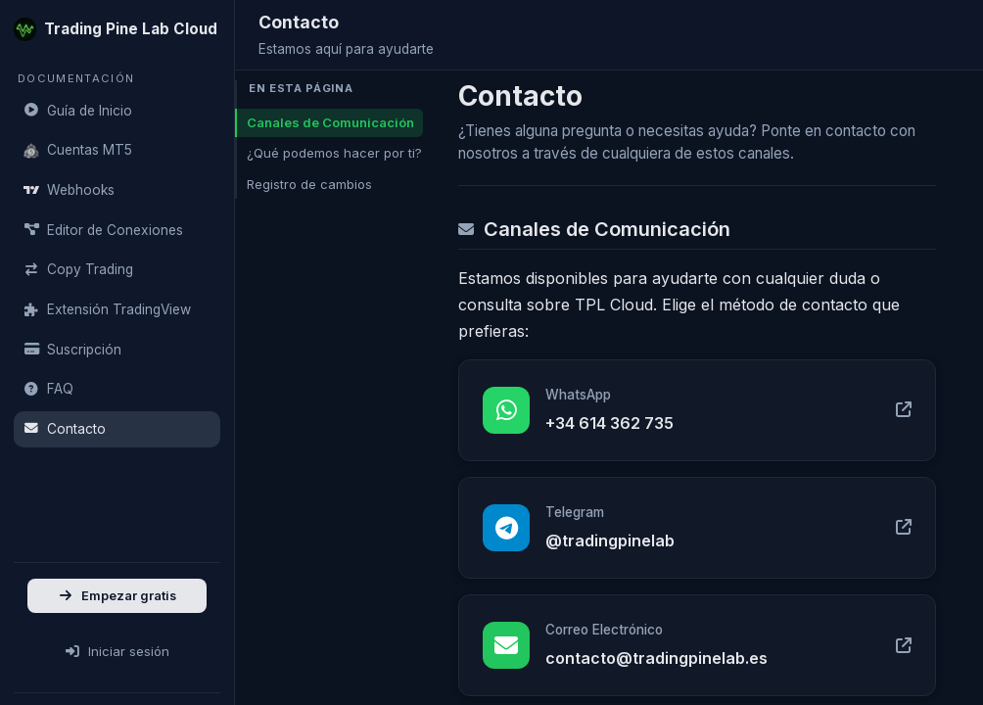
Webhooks (69, 190)
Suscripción (72, 349)
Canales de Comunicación (330, 122)
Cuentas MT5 (77, 150)
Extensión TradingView (107, 309)
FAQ (48, 389)
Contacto (64, 429)
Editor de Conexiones (103, 230)
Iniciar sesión (117, 651)
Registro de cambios (309, 184)
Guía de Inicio (77, 110)
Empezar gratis (117, 595)
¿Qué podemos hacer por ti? (334, 153)
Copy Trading (78, 269)
